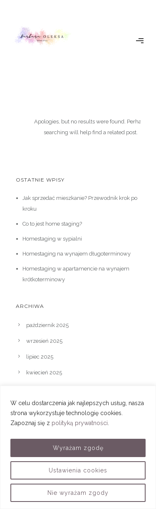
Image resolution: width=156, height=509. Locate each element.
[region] (78, 447)
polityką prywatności (80, 423)
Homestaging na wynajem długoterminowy (76, 254)
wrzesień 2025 (44, 341)
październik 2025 (47, 325)
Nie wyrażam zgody (78, 492)
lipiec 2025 (39, 357)
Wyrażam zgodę (78, 448)
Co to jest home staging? (52, 224)
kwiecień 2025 (44, 372)
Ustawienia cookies (78, 470)
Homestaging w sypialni (52, 239)
